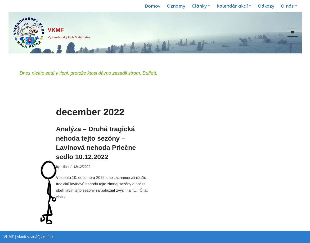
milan (64, 167)
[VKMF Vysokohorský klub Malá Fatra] (51, 32)
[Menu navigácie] (292, 33)
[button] (209, 6)
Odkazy (266, 6)
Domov (152, 6)
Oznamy (176, 6)
